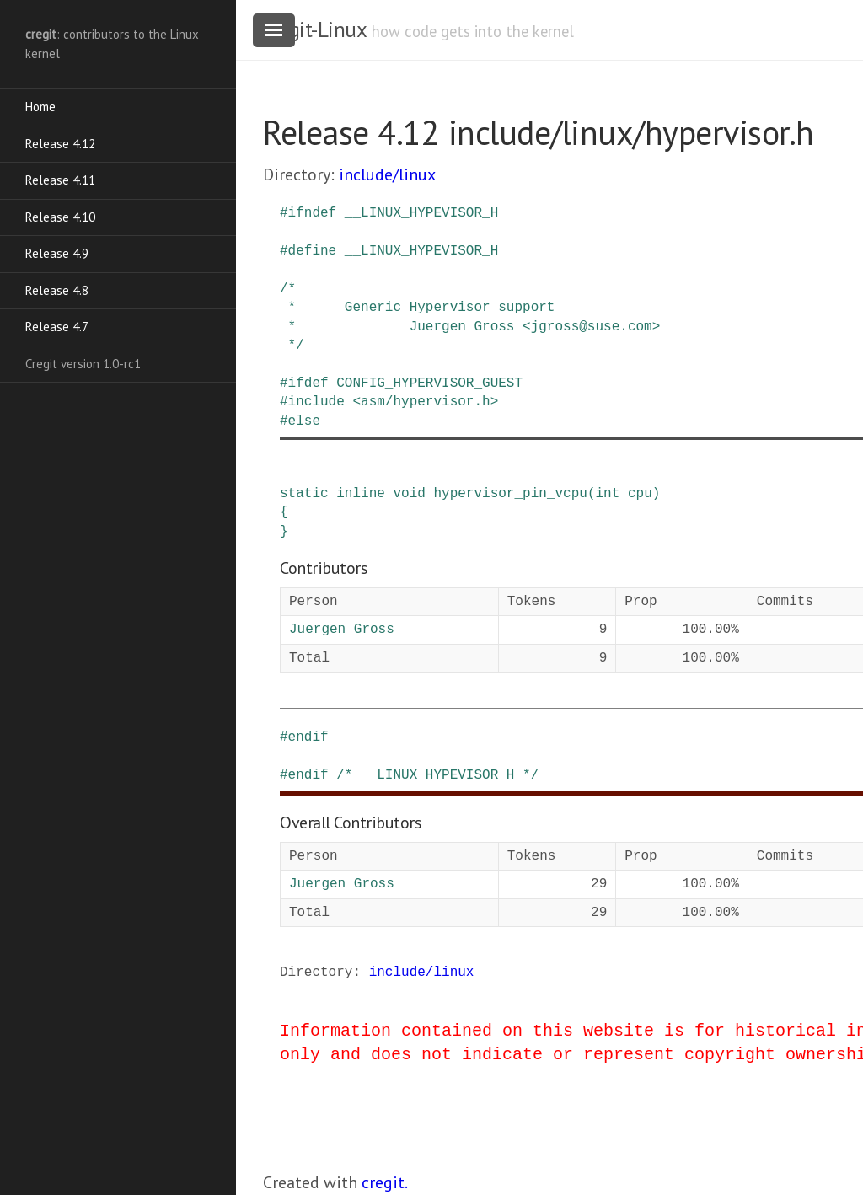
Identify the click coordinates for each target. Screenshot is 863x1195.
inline (360, 494)
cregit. (385, 1182)
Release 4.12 (60, 144)
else (304, 421)
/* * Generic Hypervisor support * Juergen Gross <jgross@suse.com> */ (470, 317)
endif (308, 737)
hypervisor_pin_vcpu (510, 494)
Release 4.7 (56, 327)
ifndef (312, 213)
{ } (284, 521)
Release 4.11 (60, 180)
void (409, 494)
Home (40, 107)
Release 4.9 (56, 253)
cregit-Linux (314, 29)
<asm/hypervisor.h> (425, 402)
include (316, 402)
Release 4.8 (56, 290)
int (607, 494)
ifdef (308, 383)
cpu (640, 494)
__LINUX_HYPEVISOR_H (421, 213)
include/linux (387, 174)
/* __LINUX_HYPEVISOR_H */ (437, 775)
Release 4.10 (60, 217)
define (312, 251)
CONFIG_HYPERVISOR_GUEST (429, 383)
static (304, 494)
